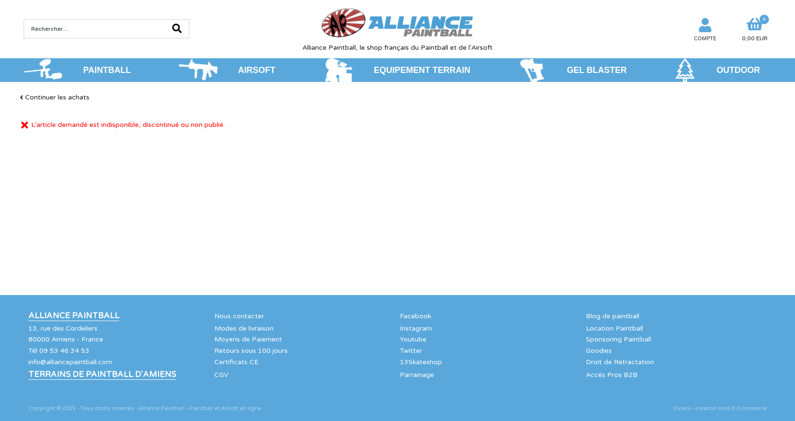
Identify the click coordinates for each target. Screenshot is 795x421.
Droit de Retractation (620, 362)
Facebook (415, 316)
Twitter (411, 351)
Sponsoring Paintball (618, 339)
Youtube (413, 339)
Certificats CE (236, 362)
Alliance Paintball (73, 316)
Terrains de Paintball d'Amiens (102, 374)
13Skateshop (421, 362)
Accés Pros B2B (611, 375)
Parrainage (417, 375)
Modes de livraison (244, 328)
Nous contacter (239, 316)
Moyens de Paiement (248, 339)
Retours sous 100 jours (251, 351)
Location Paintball (614, 328)
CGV (221, 375)
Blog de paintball (612, 316)
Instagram (416, 328)
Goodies (599, 351)
